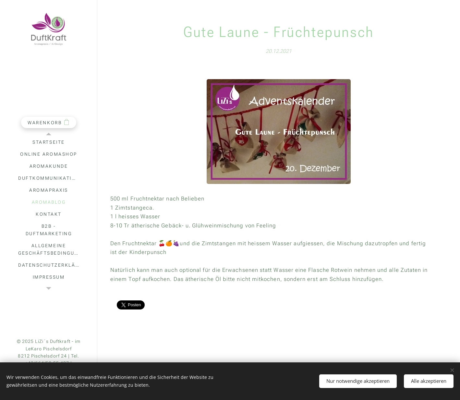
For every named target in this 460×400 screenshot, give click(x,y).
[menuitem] (48, 142)
